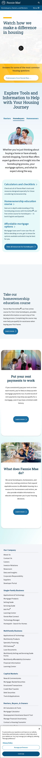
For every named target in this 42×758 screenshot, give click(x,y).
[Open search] (38, 2)
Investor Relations (11, 565)
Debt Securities (9, 692)
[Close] (39, 728)
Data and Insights (10, 572)
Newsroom (8, 569)
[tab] (7, 117)
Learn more (9, 331)
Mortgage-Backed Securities (14, 682)
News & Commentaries (12, 678)
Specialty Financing (11, 642)
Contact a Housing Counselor (15, 722)
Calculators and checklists (19, 184)
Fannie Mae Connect (11, 616)
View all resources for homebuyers (19, 247)
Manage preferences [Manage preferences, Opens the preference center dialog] (21, 747)
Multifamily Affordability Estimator (17, 659)
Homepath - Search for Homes (15, 623)
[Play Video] (21, 48)
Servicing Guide (9, 606)
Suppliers (7, 580)
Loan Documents (10, 650)
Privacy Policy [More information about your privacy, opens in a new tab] (8, 743)
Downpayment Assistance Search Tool (18, 715)
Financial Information (12, 663)
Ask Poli (7, 609)
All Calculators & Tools (12, 708)
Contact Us (8, 558)
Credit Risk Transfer (11, 689)
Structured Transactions (13, 685)
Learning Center (10, 613)
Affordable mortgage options (16, 225)
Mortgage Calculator (12, 711)
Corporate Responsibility (13, 576)
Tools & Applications (11, 696)
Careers (6, 562)
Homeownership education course (20, 202)
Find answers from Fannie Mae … (18, 78)
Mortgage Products (11, 598)
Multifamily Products (12, 639)
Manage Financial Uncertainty (15, 719)
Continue (21, 754)
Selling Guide (9, 602)
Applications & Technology (14, 595)
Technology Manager (12, 620)
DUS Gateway (9, 646)
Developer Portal (10, 583)
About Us (7, 555)
